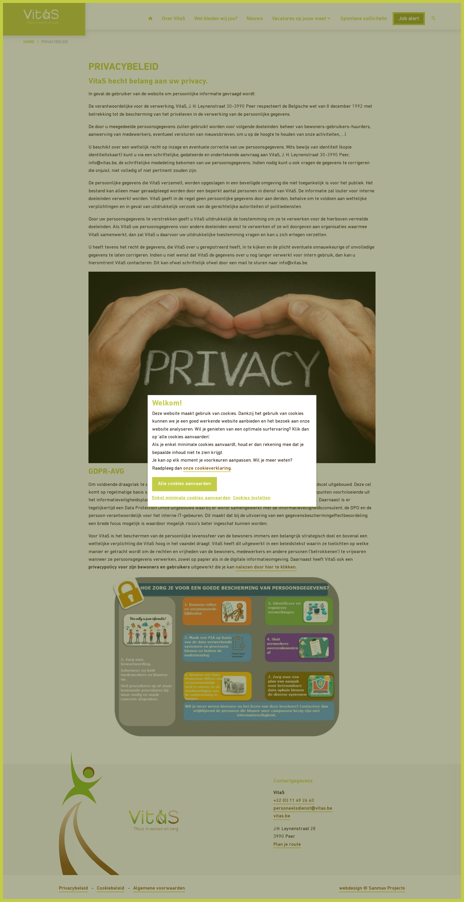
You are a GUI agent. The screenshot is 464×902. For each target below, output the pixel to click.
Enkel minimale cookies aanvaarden (191, 498)
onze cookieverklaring (207, 468)
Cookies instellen (251, 498)
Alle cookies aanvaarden (184, 483)
